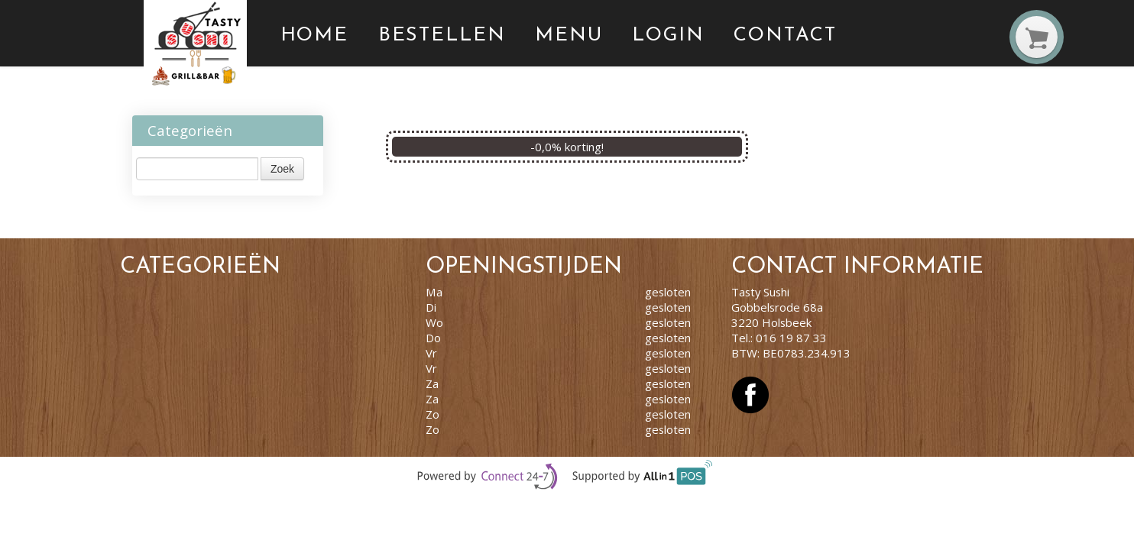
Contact (785, 35)
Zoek (282, 169)
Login (668, 35)
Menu (569, 35)
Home (314, 35)
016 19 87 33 (791, 337)
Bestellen (442, 35)
